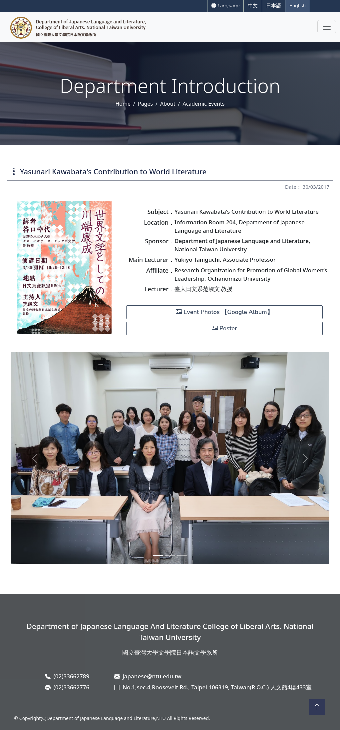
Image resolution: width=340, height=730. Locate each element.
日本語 (273, 5)
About (167, 103)
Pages (145, 103)
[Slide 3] (182, 555)
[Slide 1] (158, 555)
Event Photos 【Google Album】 (224, 312)
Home (123, 103)
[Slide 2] (170, 555)
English (297, 5)
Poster (224, 328)
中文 (253, 5)
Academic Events (203, 103)
